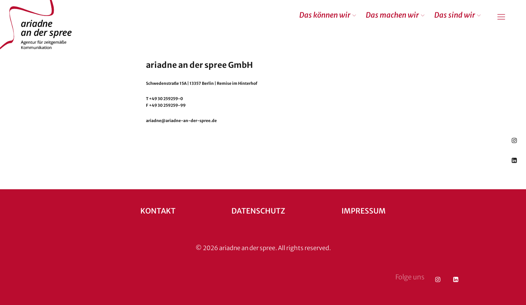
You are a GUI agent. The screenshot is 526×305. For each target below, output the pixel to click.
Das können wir (324, 15)
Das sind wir (454, 15)
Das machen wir (392, 15)
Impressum (363, 211)
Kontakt (158, 211)
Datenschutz (258, 211)
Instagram (514, 140)
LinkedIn (514, 160)
